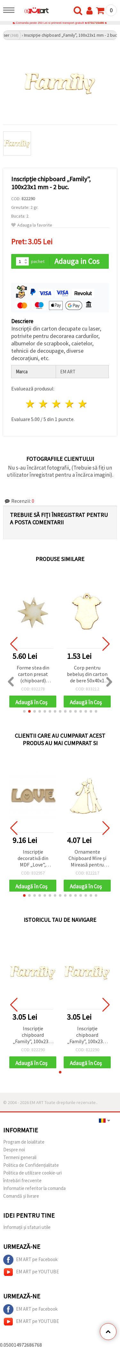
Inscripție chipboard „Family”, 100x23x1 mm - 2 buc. (33, 1035)
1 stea (30, 403)
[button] (24, 711)
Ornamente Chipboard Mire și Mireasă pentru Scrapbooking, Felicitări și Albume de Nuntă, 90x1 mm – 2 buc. (87, 858)
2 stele (43, 403)
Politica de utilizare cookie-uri (32, 1173)
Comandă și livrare (21, 1196)
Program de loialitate (23, 1142)
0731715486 (95, 22)
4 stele (69, 403)
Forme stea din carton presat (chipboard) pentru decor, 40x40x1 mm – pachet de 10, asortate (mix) (33, 674)
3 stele (56, 403)
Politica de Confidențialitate (31, 1165)
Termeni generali (19, 1157)
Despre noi (14, 1150)
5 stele (82, 403)
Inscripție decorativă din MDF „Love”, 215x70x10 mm (33, 858)
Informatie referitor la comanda (34, 1188)
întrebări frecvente (22, 1180)
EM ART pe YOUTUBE (31, 1272)
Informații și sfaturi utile (27, 1227)
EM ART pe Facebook (30, 1260)
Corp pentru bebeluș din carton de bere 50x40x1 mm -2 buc (87, 674)
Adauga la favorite (31, 225)
